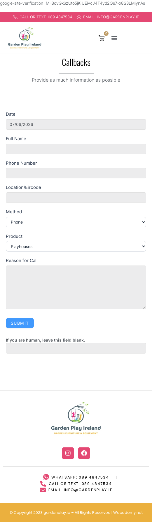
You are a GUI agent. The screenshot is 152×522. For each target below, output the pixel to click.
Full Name (16, 138)
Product (14, 236)
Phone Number (21, 163)
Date (10, 114)
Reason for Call (22, 260)
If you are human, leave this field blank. (45, 340)
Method (14, 212)
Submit (20, 323)
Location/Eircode (23, 187)
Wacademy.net (128, 500)
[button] (114, 38)
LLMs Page (87, 512)
